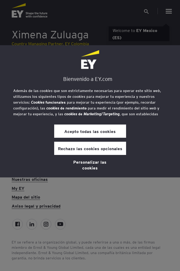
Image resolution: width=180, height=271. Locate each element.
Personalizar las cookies (90, 165)
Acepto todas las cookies (90, 131)
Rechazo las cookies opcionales (90, 148)
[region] (90, 111)
